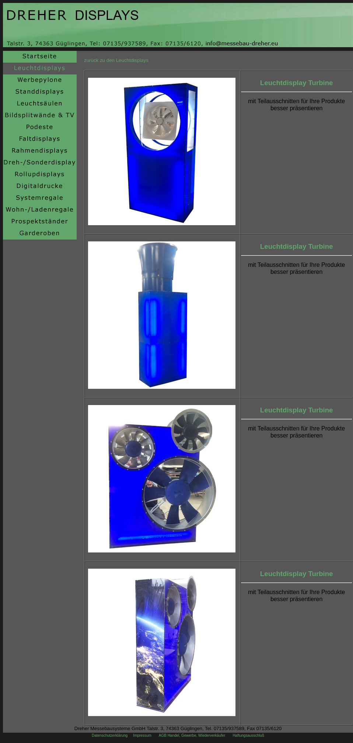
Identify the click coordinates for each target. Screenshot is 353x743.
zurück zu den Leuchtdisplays (116, 60)
